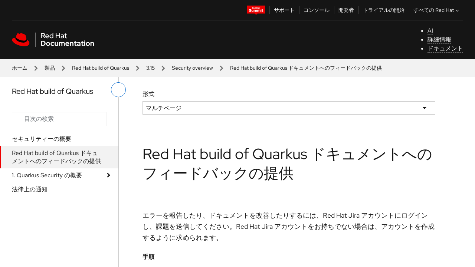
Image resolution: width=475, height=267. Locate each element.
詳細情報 (439, 39)
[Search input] (59, 119)
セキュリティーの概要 (41, 139)
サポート (284, 10)
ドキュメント (445, 48)
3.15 (150, 68)
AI (430, 30)
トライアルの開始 (383, 10)
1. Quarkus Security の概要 (47, 175)
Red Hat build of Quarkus (100, 68)
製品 (50, 68)
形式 (148, 94)
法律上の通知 (30, 189)
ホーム (19, 68)
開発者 (346, 10)
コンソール (317, 10)
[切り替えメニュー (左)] (118, 89)
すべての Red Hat (437, 10)
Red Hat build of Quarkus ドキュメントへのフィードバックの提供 (56, 157)
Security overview (192, 68)
